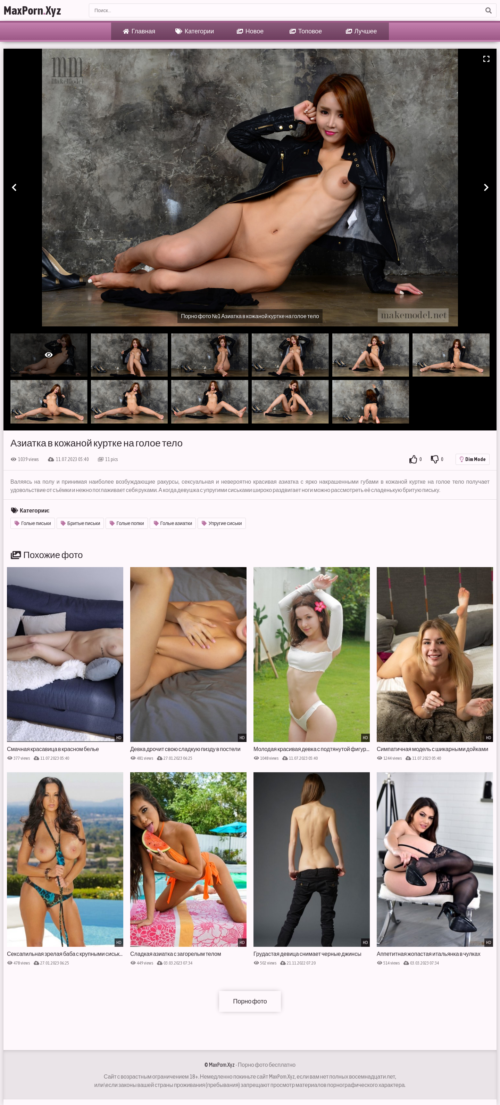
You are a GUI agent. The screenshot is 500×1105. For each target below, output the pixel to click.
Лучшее (361, 31)
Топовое (306, 31)
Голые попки (127, 523)
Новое (250, 31)
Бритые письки (80, 523)
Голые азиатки (173, 523)
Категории (194, 31)
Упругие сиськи (222, 523)
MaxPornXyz (32, 10)
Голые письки (33, 523)
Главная (139, 31)
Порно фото (250, 1001)
